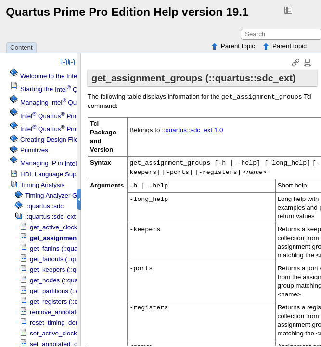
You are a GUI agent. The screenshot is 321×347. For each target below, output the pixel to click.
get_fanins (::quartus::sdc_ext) (73, 248)
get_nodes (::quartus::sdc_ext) (73, 280)
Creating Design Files (50, 139)
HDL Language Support (54, 174)
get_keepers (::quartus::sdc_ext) (76, 269)
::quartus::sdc (44, 206)
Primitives (34, 150)
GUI (54, 195)
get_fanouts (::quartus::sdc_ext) (75, 259)
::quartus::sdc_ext (50, 216)
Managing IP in (74, 163)
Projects (64, 129)
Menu (60, 116)
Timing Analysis (42, 184)
